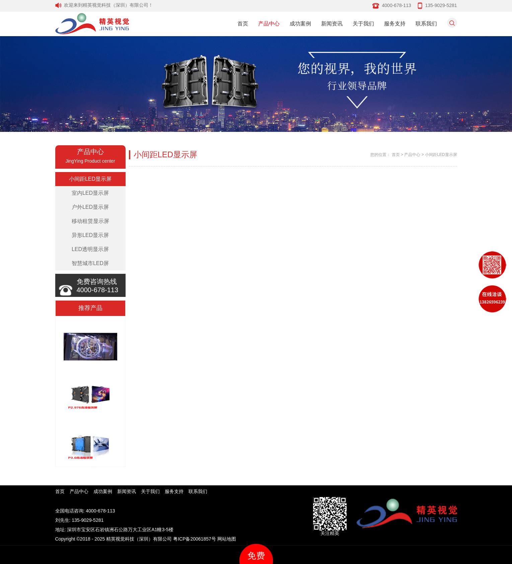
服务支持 (395, 23)
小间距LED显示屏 (90, 179)
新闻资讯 (332, 23)
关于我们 (363, 23)
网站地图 (226, 539)
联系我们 (426, 23)
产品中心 (269, 23)
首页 (242, 23)
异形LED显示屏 (90, 235)
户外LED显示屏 (90, 207)
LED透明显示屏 (90, 249)
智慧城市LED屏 (90, 263)
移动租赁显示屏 (90, 221)
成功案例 (300, 23)
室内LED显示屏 (90, 193)
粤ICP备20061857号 (194, 539)
